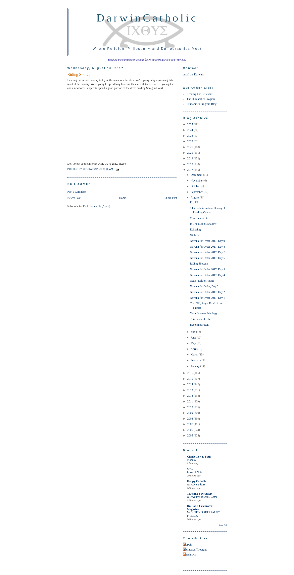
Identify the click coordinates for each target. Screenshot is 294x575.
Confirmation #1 (199, 218)
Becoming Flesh (199, 324)
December (197, 174)
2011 (190, 401)
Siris (190, 469)
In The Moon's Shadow (203, 223)
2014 (190, 384)
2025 (190, 124)
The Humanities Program (201, 99)
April (194, 348)
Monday (191, 459)
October (196, 186)
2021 (190, 147)
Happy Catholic (196, 481)
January (195, 366)
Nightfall (195, 235)
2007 (190, 424)
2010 (190, 407)
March (195, 354)
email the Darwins (193, 74)
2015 (190, 378)
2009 (190, 412)
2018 (190, 164)
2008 (190, 418)
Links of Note (194, 472)
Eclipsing (195, 229)
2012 (190, 395)
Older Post (171, 197)
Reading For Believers (199, 94)
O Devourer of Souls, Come (202, 496)
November (197, 180)
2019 (190, 158)
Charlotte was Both (199, 456)
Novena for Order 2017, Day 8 (207, 246)
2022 (190, 141)
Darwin (188, 544)
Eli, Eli (194, 202)
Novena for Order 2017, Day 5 (207, 269)
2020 (190, 152)
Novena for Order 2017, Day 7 (207, 252)
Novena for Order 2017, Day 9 (207, 240)
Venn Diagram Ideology (203, 313)
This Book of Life (200, 319)
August (195, 197)
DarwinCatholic (147, 18)
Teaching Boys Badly (199, 493)
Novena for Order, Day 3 (204, 286)
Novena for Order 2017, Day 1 (207, 297)
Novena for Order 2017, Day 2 (207, 292)
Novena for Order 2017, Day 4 (207, 275)
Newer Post (73, 197)
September (197, 191)
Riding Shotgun (199, 263)
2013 (190, 390)
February (196, 360)
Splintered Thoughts (195, 549)
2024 (190, 130)
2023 (190, 135)
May (194, 343)
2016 (190, 373)
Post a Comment (76, 191)
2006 (190, 429)
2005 (190, 435)
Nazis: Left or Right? (202, 280)
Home (122, 197)
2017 (190, 169)
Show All (223, 525)
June (194, 337)
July (193, 331)
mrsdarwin (190, 554)
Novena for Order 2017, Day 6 (207, 258)
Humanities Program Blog (202, 103)
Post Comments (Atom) (96, 206)
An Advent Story (196, 484)
